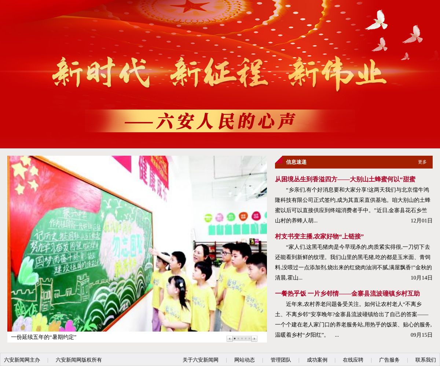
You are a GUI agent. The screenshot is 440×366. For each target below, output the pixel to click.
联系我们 (425, 360)
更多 (422, 161)
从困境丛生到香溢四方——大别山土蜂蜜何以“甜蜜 (345, 179)
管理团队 (281, 360)
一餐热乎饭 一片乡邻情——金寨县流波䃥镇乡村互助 (347, 293)
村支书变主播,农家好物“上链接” (319, 236)
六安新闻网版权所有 (79, 360)
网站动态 (244, 360)
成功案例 (317, 360)
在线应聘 (353, 360)
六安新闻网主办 (22, 360)
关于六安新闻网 (201, 360)
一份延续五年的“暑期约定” (43, 337)
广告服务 (389, 360)
